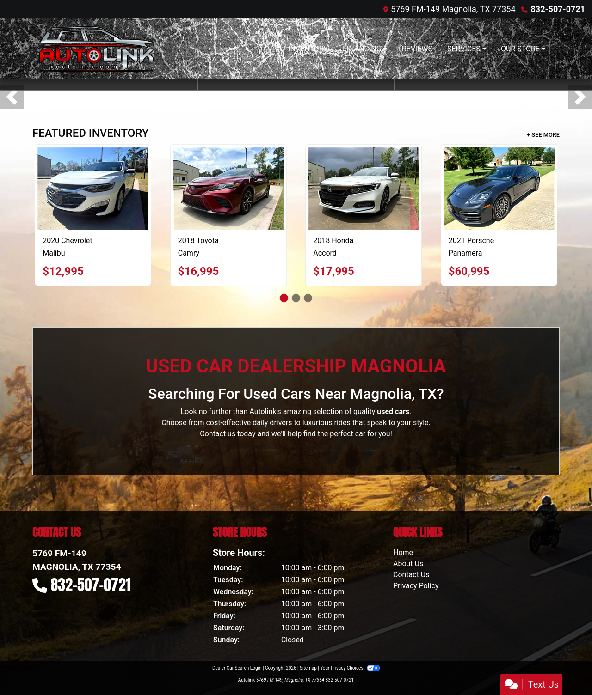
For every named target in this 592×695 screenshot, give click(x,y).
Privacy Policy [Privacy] (416, 585)
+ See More (543, 134)
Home (403, 552)
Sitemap (308, 668)
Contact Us (411, 574)
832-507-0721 (558, 9)
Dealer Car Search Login (237, 668)
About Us (408, 563)
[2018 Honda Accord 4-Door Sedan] (363, 188)
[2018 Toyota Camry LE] (228, 188)
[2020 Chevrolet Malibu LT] (93, 188)
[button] (12, 97)
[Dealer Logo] (96, 49)
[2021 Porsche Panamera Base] (499, 188)
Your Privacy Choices (350, 668)
